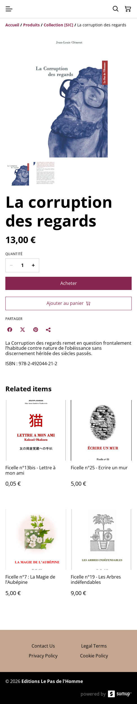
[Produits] (31, 25)
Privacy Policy (43, 656)
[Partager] (48, 329)
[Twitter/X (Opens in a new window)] (22, 329)
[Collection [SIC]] (58, 25)
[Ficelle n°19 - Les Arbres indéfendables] (101, 558)
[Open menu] (9, 9)
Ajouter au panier (68, 303)
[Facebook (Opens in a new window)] (9, 329)
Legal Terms (94, 646)
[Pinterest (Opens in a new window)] (35, 329)
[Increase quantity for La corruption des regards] (33, 265)
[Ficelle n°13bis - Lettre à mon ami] (35, 449)
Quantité (14, 254)
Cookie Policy (94, 656)
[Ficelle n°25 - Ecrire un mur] (101, 449)
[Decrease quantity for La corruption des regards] (11, 265)
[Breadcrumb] (68, 25)
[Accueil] (12, 25)
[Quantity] (22, 265)
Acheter (68, 283)
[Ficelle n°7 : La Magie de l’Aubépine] (35, 558)
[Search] (115, 9)
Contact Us (43, 646)
